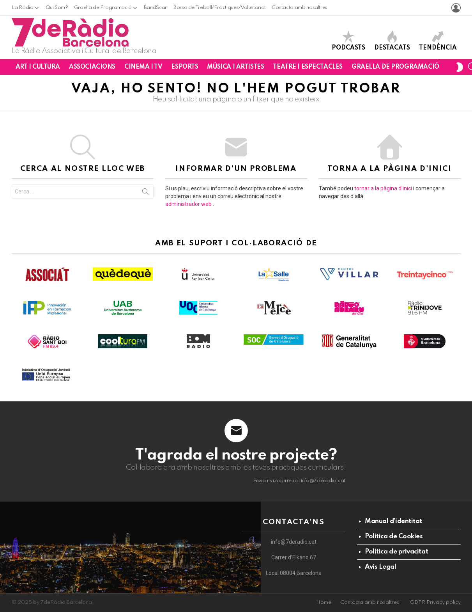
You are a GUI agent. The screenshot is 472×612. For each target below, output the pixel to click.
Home (323, 602)
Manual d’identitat (393, 521)
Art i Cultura (38, 67)
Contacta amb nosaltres (299, 7)
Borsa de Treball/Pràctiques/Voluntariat (219, 7)
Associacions (92, 67)
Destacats (392, 40)
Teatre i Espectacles (308, 67)
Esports (184, 67)
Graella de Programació (103, 7)
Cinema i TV (143, 67)
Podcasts (348, 40)
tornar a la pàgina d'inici (383, 188)
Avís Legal (380, 567)
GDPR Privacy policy (435, 602)
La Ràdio (23, 7)
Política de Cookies (394, 536)
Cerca (145, 193)
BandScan (156, 7)
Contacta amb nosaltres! (370, 602)
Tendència (438, 40)
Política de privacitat (396, 551)
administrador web (188, 204)
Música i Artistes (235, 67)
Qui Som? (57, 7)
